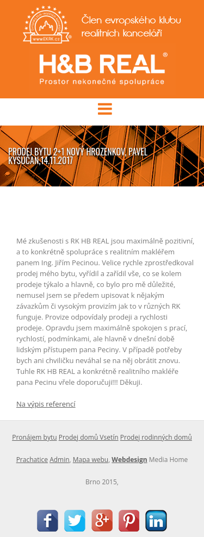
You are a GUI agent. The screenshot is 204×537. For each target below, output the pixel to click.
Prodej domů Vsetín (89, 437)
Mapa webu (90, 459)
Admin (59, 459)
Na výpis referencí (46, 404)
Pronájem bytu (34, 437)
